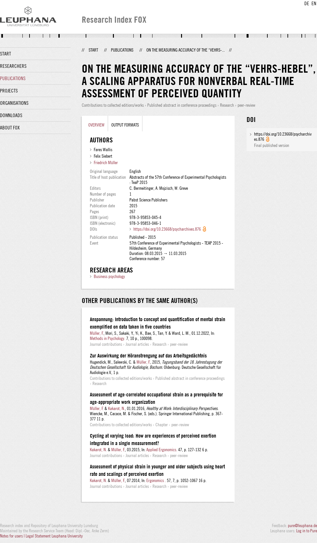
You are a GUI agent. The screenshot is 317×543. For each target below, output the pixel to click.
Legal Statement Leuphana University (54, 535)
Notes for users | (13, 535)
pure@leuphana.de (302, 525)
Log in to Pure (306, 530)
